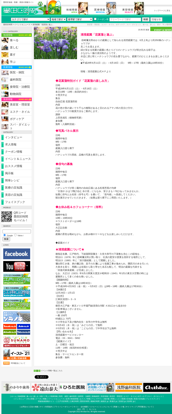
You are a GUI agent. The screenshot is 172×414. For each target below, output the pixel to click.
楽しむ (14, 47)
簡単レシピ (12, 180)
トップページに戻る (162, 11)
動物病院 (15, 93)
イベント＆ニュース (22, 25)
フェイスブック (15, 201)
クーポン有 (101, 19)
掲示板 (9, 173)
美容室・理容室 (20, 104)
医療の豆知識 (13, 187)
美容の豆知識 (13, 194)
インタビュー (13, 137)
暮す (13, 54)
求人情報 (11, 144)
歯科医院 (15, 79)
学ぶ (13, 61)
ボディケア (17, 118)
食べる (14, 40)
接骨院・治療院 (20, 86)
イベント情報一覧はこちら (51, 371)
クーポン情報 (13, 151)
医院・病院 (17, 72)
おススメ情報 (13, 166)
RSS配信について (18, 363)
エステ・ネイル (20, 111)
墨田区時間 (7, 25)
